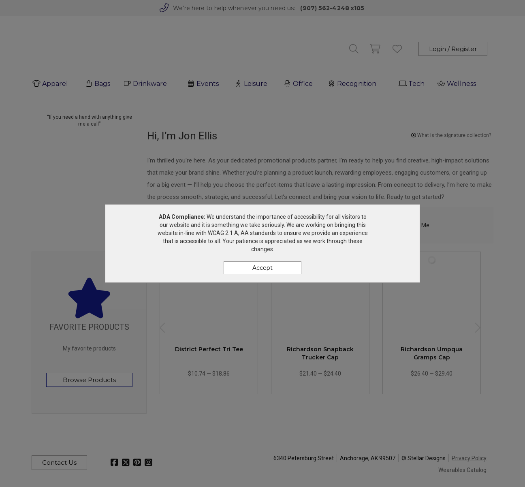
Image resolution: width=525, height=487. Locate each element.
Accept (262, 267)
